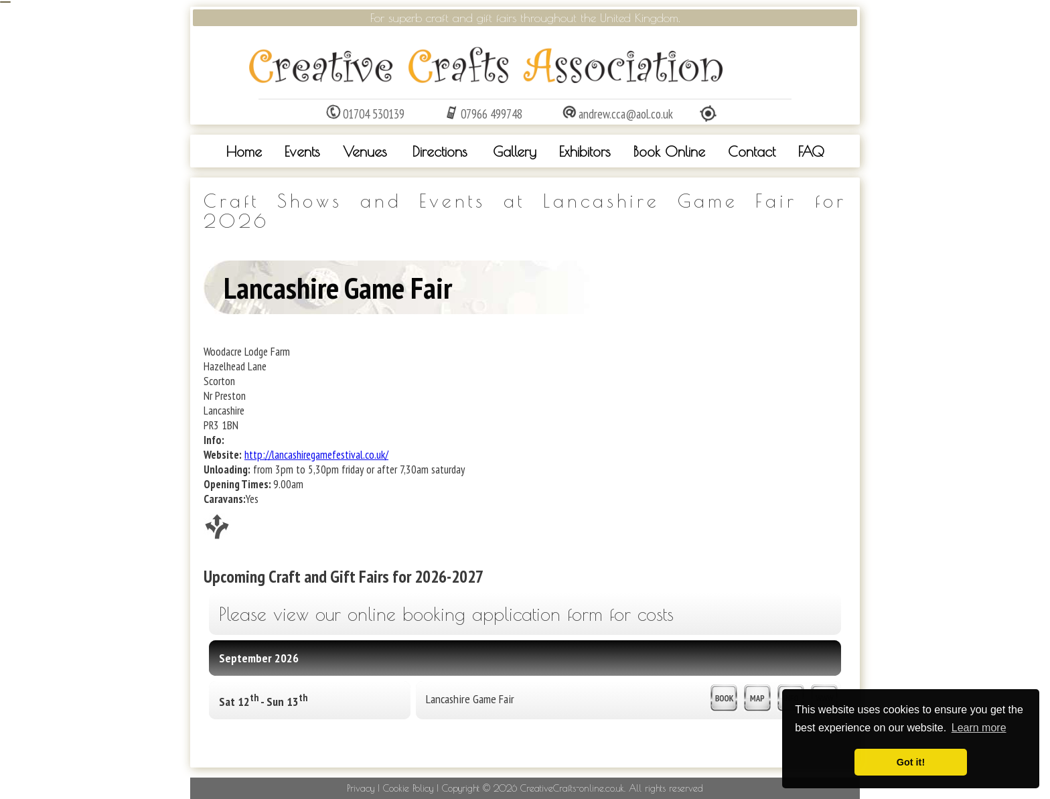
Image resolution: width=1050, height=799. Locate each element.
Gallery (514, 151)
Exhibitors (585, 151)
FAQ (811, 151)
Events (302, 151)
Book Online (669, 151)
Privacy (360, 788)
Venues (365, 151)
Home (244, 151)
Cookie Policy (408, 788)
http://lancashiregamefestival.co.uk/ (316, 454)
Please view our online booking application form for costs (446, 614)
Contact (751, 151)
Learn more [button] (979, 727)
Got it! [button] (911, 762)
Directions (439, 151)
